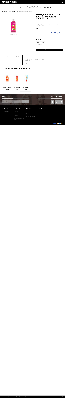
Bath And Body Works (12, 11)
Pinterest (42, 42)
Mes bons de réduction (29, 117)
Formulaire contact (5, 113)
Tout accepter (56, 396)
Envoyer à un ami (40, 44)
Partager (37, 42)
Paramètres (50, 396)
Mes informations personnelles (30, 116)
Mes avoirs (27, 113)
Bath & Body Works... (7, 87)
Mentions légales (16, 116)
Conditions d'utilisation (17, 117)
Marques (5, 11)
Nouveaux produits (17, 113)
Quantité (37, 28)
